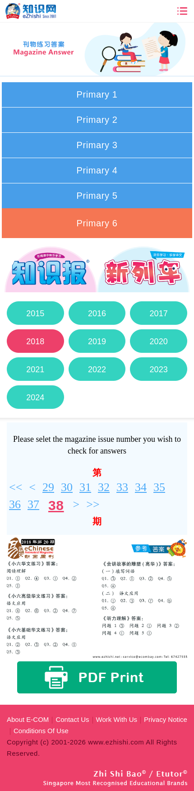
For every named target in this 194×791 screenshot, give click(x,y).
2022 (97, 369)
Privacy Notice (165, 719)
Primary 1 (97, 94)
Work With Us (116, 719)
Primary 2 (97, 120)
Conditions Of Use (41, 731)
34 (141, 487)
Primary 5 (97, 196)
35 (159, 487)
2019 (97, 341)
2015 (35, 313)
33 (122, 487)
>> (92, 504)
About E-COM (28, 719)
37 (33, 504)
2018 (35, 341)
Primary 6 (97, 223)
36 (15, 504)
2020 (158, 341)
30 (67, 487)
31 (85, 487)
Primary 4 (97, 170)
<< (15, 487)
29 (48, 487)
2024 (35, 397)
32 (104, 487)
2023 (158, 369)
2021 (35, 369)
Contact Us (72, 719)
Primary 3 (97, 145)
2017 (158, 313)
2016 (97, 313)
